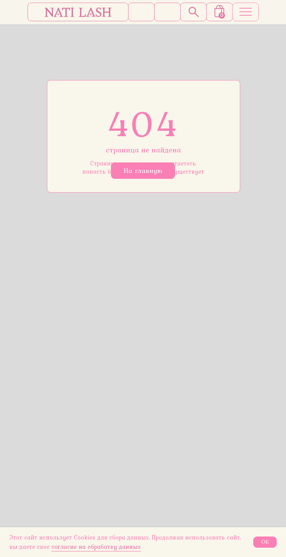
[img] (78, 12)
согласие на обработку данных (96, 546)
